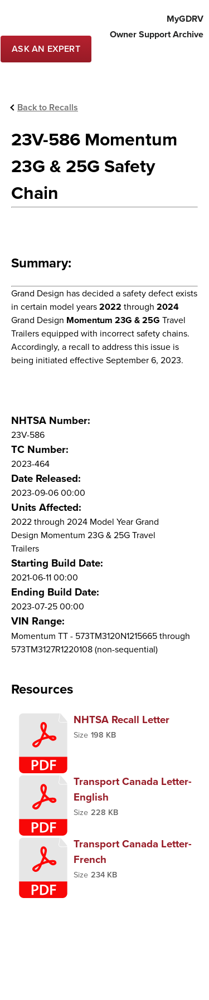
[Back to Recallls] (44, 107)
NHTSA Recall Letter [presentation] (121, 720)
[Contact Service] (46, 49)
